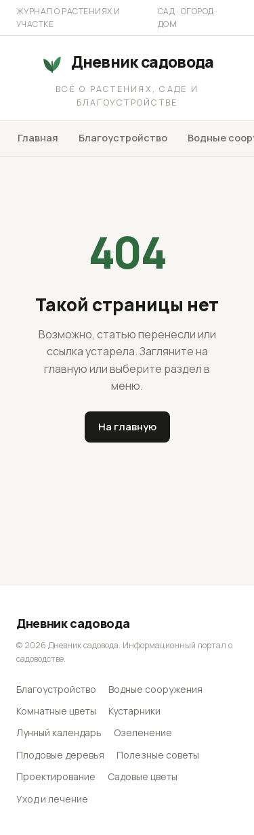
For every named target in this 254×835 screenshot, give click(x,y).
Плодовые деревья (60, 754)
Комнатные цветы (56, 710)
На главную (127, 427)
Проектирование (56, 776)
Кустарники (134, 710)
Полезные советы (158, 754)
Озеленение (143, 732)
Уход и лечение (52, 798)
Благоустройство (123, 137)
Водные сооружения (155, 689)
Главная (38, 137)
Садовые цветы (142, 776)
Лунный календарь (59, 732)
